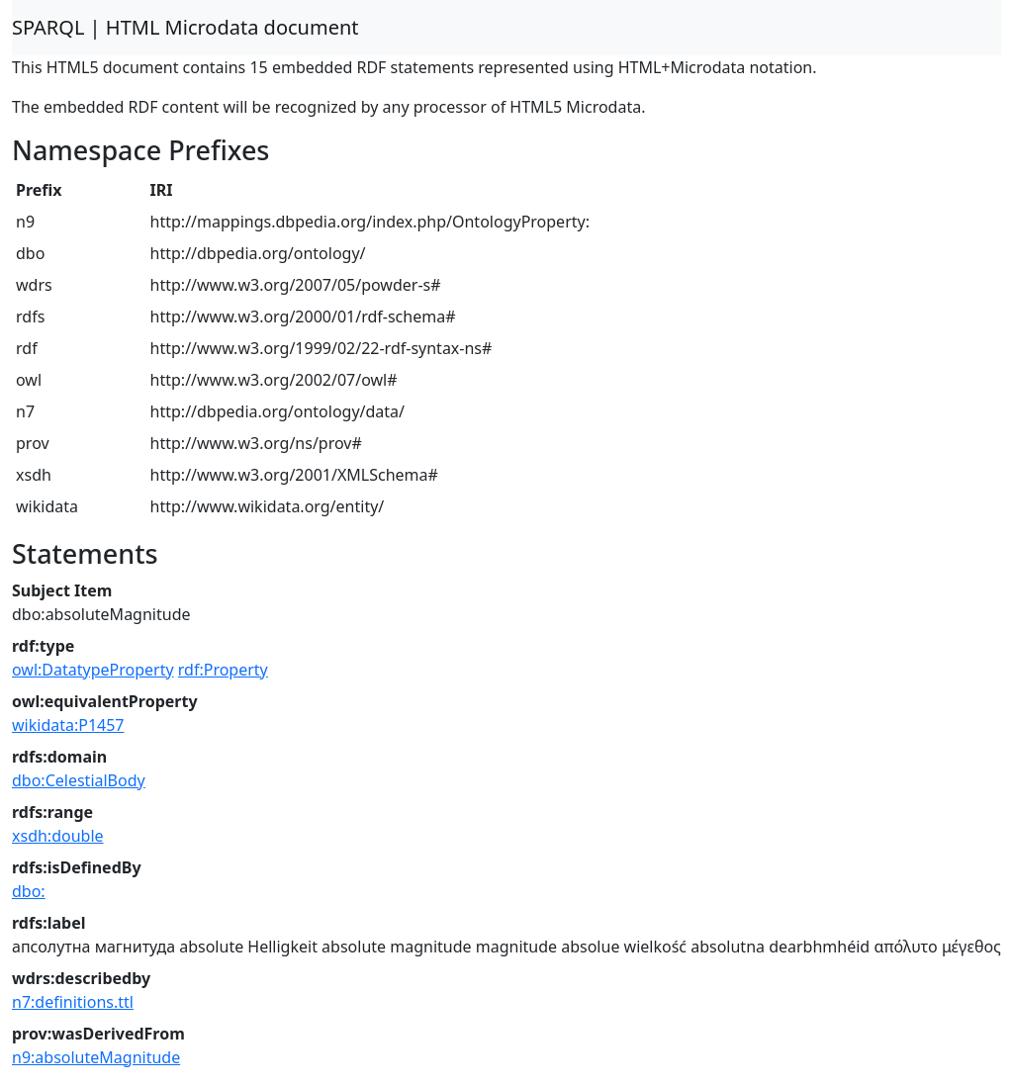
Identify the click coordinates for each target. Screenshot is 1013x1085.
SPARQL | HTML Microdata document (185, 27)
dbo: (29, 891)
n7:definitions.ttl (73, 1002)
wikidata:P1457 (68, 725)
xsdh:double (58, 836)
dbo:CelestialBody (78, 780)
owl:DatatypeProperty (93, 669)
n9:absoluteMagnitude (96, 1057)
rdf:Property (223, 669)
